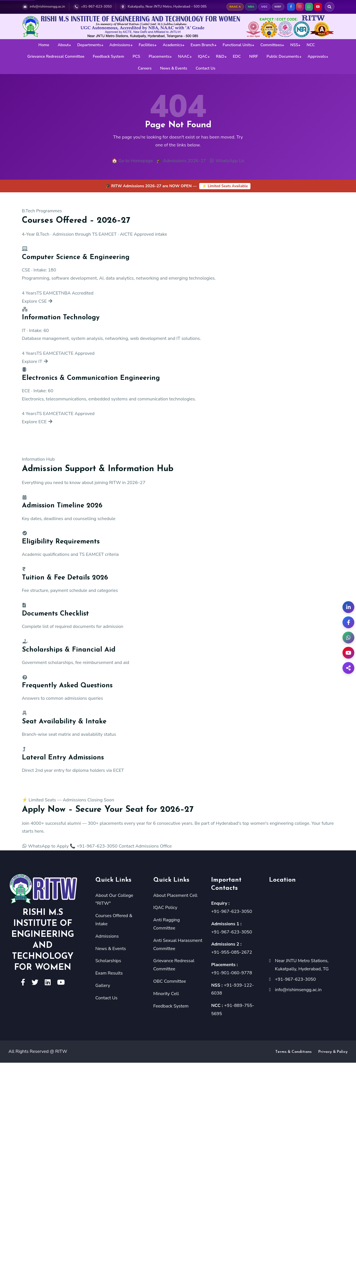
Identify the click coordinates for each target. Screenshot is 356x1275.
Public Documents (283, 56)
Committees (271, 45)
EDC (237, 56)
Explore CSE (37, 301)
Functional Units (237, 45)
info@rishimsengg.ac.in (298, 990)
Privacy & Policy (333, 1052)
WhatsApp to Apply (45, 846)
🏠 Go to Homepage (132, 161)
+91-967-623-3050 (231, 911)
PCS (136, 56)
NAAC (183, 56)
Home (43, 45)
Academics (172, 45)
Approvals (317, 56)
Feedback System (108, 56)
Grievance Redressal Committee (55, 56)
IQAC (202, 56)
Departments (89, 45)
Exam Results (109, 973)
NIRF (253, 56)
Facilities (146, 45)
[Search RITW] (329, 7)
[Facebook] (348, 622)
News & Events (173, 68)
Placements (159, 56)
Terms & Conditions (293, 1052)
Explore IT (35, 361)
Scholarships (108, 961)
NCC (311, 45)
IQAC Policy (165, 907)
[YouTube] (348, 653)
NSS (294, 45)
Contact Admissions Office (145, 846)
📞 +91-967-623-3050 (93, 846)
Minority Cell (166, 994)
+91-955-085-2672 (231, 952)
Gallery (102, 985)
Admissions (119, 45)
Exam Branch (202, 45)
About (63, 45)
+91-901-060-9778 (231, 973)
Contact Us (205, 68)
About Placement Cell (175, 895)
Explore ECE (37, 422)
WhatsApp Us (226, 161)
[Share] (348, 668)
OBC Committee (169, 981)
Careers (145, 68)
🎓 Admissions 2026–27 (181, 161)
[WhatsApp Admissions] (348, 637)
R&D (220, 56)
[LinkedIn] (348, 607)
